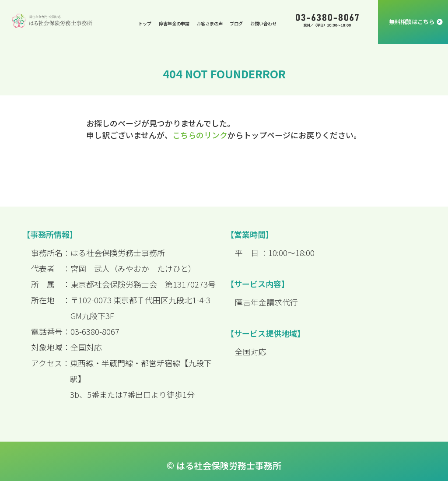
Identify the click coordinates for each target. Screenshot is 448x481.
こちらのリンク (200, 134)
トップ (144, 23)
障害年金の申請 (174, 23)
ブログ (236, 23)
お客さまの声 (209, 23)
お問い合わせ (263, 23)
